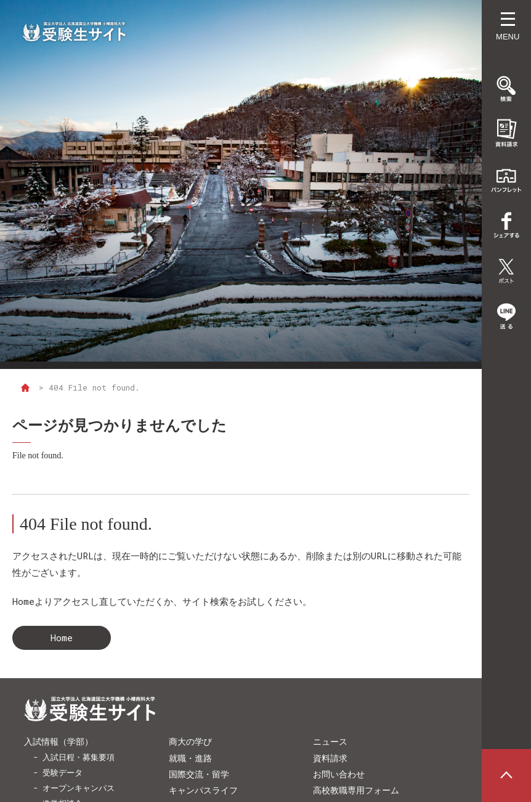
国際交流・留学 (199, 774)
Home (62, 637)
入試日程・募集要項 (79, 757)
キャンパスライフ (203, 790)
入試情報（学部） (58, 741)
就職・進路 (190, 758)
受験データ (63, 772)
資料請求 (330, 758)
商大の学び (190, 741)
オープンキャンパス (79, 787)
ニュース (330, 741)
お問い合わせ (339, 774)
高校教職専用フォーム (356, 790)
